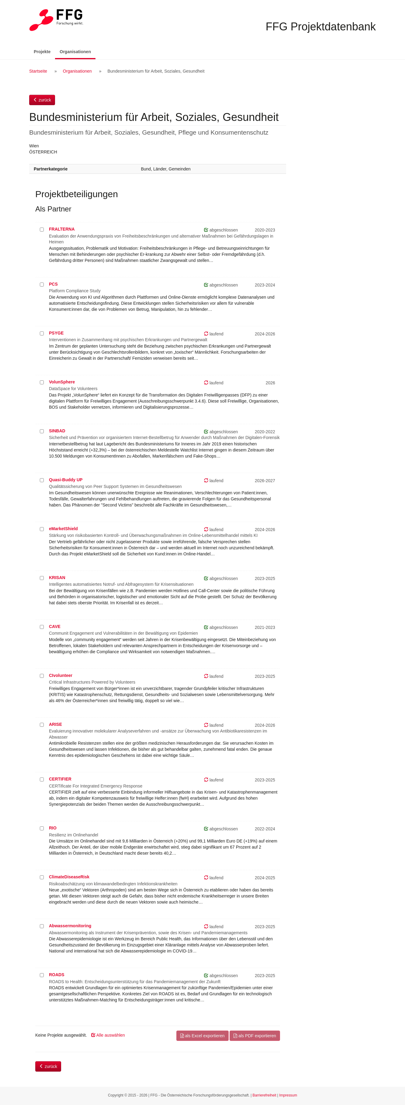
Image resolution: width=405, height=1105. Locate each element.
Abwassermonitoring (70, 925)
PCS (53, 284)
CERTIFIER (60, 779)
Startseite (38, 71)
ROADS (56, 974)
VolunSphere (62, 381)
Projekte (42, 51)
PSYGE (56, 333)
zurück (42, 100)
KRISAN (57, 577)
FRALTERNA (62, 229)
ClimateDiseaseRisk (69, 876)
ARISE (55, 724)
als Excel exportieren (202, 1035)
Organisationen (77, 51)
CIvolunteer (60, 675)
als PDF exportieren (255, 1035)
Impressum (288, 1095)
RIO (53, 827)
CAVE (55, 626)
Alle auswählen (108, 1035)
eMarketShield (63, 528)
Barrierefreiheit (264, 1095)
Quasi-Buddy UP (65, 479)
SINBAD (57, 430)
